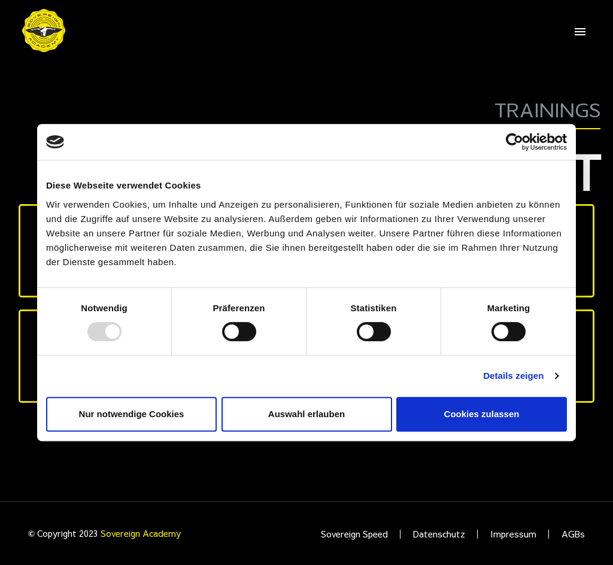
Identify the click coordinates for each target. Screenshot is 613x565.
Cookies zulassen (482, 414)
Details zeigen (513, 375)
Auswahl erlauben (306, 414)
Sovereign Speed (354, 534)
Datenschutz (439, 534)
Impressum (513, 534)
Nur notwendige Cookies (131, 414)
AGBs (573, 534)
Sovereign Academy (141, 533)
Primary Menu (580, 31)
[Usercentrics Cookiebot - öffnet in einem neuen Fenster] (514, 142)
